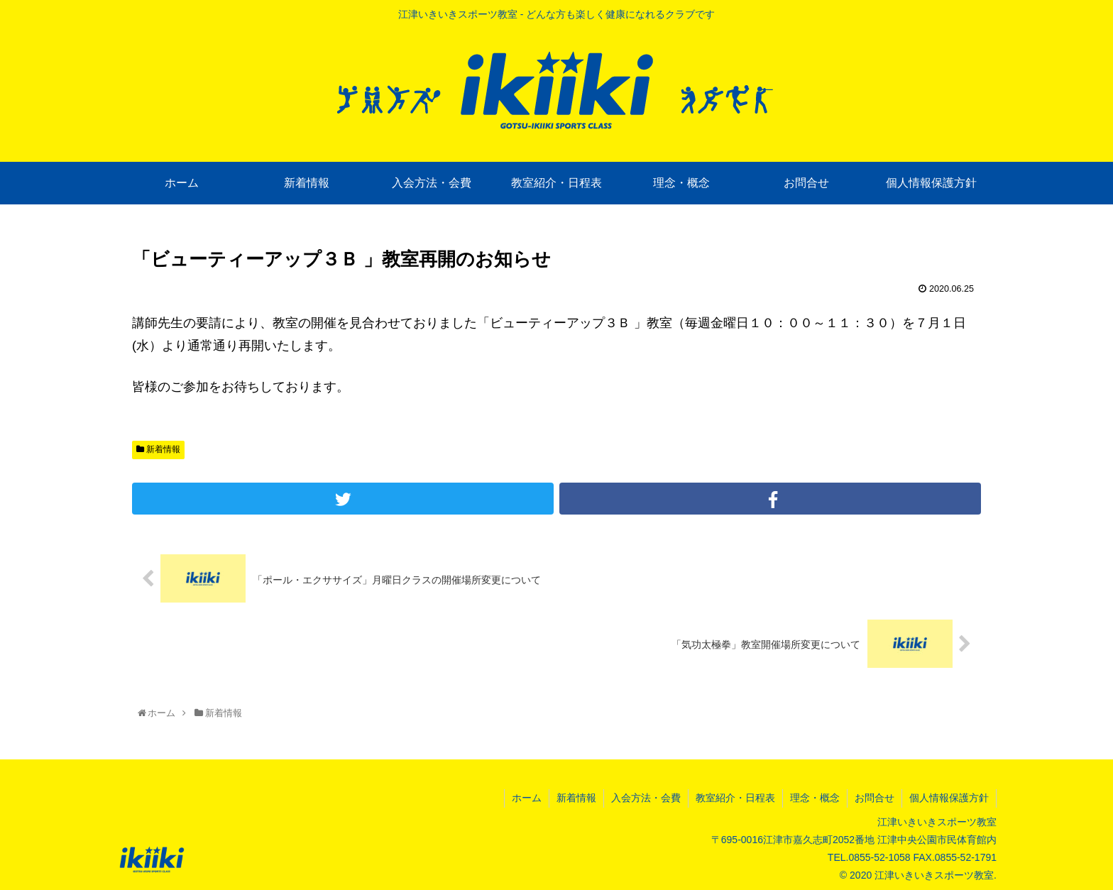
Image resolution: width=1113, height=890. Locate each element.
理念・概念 (815, 797)
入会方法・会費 (646, 797)
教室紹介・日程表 (735, 797)
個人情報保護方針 (949, 797)
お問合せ (874, 797)
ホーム (527, 797)
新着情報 (158, 449)
